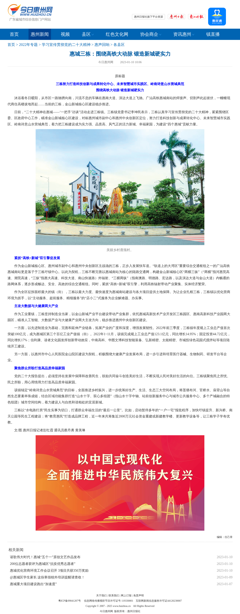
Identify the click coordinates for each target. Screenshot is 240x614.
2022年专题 (28, 45)
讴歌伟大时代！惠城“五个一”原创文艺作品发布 (45, 557)
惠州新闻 (40, 34)
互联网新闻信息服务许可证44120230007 (159, 600)
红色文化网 (117, 34)
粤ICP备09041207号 (69, 600)
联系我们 (114, 595)
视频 (65, 34)
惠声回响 (102, 45)
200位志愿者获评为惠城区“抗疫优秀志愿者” (42, 564)
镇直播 (213, 34)
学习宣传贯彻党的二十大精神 (66, 45)
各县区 (119, 45)
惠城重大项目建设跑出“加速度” (33, 584)
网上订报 (126, 595)
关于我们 (101, 595)
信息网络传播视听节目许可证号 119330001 (108, 600)
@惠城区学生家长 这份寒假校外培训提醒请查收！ (47, 577)
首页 (14, 34)
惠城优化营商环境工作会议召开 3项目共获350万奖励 (49, 570)
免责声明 (138, 595)
